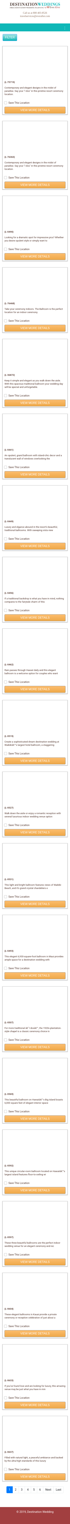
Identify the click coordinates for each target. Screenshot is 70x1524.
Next (48, 1489)
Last (58, 1489)
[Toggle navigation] (64, 28)
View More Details (35, 110)
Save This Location (16, 102)
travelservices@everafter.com (35, 16)
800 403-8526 (40, 13)
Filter (10, 37)
